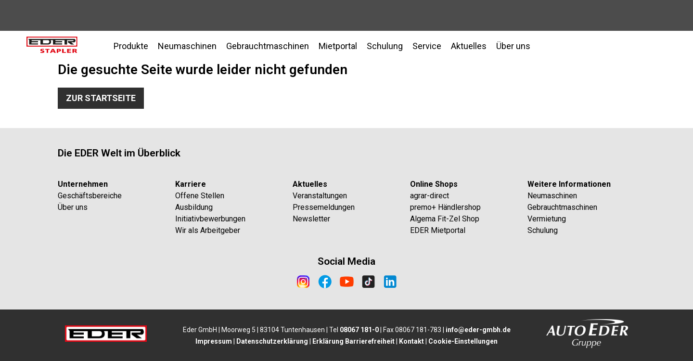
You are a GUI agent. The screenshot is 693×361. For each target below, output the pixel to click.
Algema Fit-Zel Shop (444, 218)
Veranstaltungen (320, 195)
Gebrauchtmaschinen (562, 207)
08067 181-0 (359, 330)
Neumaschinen (187, 46)
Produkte (131, 46)
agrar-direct (429, 195)
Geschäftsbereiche (90, 195)
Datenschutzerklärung (272, 341)
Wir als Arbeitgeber (207, 230)
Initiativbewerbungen (210, 218)
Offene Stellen (199, 195)
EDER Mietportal (437, 230)
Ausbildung (194, 207)
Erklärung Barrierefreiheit (353, 341)
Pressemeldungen (324, 207)
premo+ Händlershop (445, 207)
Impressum (213, 341)
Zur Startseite (101, 98)
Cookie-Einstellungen (463, 341)
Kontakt (411, 341)
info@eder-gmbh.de (478, 330)
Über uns (73, 207)
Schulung (542, 230)
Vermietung (546, 218)
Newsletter (311, 218)
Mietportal (338, 46)
